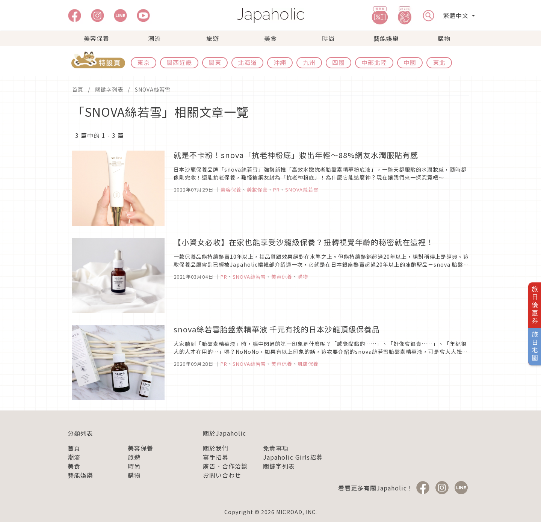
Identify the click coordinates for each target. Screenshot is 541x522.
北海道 (247, 62)
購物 (444, 38)
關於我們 (215, 448)
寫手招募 (215, 457)
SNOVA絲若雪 (153, 89)
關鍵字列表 (109, 89)
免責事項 (276, 448)
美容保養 (96, 38)
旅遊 (212, 38)
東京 (143, 62)
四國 (338, 62)
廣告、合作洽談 (225, 466)
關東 (215, 62)
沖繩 (280, 62)
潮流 (154, 38)
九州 (309, 62)
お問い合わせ (222, 475)
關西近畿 (179, 62)
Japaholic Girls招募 (293, 457)
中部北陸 (374, 62)
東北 (439, 62)
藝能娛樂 (386, 38)
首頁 (77, 89)
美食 (270, 38)
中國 (409, 62)
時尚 (328, 38)
